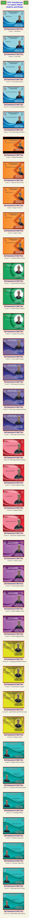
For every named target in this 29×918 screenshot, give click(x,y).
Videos (3, 2)
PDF (26, 2)
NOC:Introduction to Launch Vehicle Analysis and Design (14, 4)
